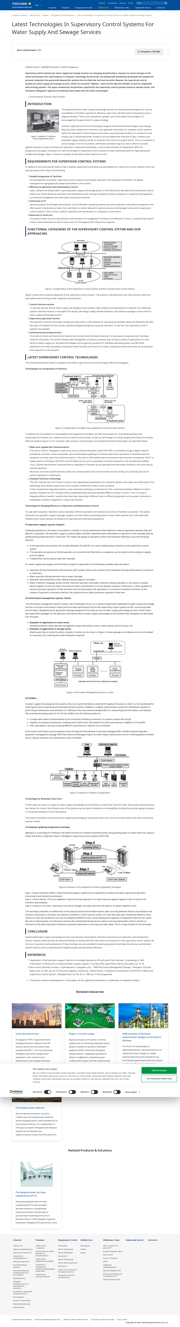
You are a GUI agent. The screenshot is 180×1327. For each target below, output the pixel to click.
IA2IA (105, 1261)
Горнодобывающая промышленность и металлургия (21, 1273)
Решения (65, 7)
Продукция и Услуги (83, 7)
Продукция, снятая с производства (66, 1280)
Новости (102, 3)
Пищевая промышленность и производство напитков (21, 1285)
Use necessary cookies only (159, 1309)
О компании (112, 3)
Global (130, 3)
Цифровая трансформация (109, 1266)
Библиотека (103, 7)
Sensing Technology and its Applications (112, 1275)
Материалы (85, 1246)
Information (62, 1249)
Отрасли (52, 7)
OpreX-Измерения (65, 1256)
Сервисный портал (143, 7)
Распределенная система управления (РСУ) (31, 1193)
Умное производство (111, 1279)
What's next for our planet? (110, 1247)
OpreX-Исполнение (65, 1263)
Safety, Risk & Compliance (41, 1247)
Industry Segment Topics (112, 1251)
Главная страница (19, 15)
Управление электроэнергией (43, 1275)
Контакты (161, 7)
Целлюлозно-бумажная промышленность (22, 1292)
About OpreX (108, 1255)
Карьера (123, 3)
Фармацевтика (19, 1278)
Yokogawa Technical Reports (62, 15)
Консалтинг (62, 1260)
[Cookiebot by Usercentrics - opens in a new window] (16, 1322)
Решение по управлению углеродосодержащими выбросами (45, 1268)
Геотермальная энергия (31, 1107)
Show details (131, 1322)
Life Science (62, 1270)
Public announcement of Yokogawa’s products (67, 1274)
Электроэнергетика (28, 1033)
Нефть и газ (17, 1246)
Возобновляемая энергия (20, 1266)
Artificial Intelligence (110, 1271)
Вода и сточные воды (82, 1033)
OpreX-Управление (66, 1253)
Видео (83, 1253)
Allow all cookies (159, 1300)
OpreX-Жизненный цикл (67, 1266)
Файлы (45, 15)
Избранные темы (121, 7)
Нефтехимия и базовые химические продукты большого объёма (143, 1037)
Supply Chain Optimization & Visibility (44, 1260)
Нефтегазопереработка (22, 1249)
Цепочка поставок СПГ (22, 1253)
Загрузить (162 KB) (149, 51)
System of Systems (110, 1258)
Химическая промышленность (20, 1257)
